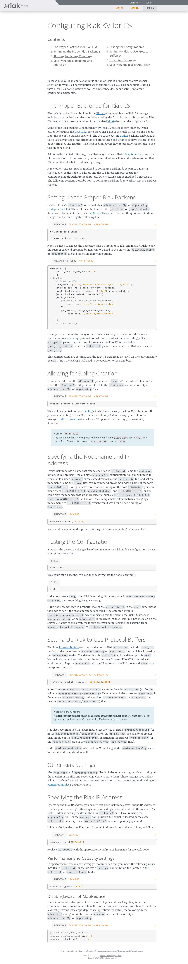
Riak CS (150, 8)
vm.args (74, 514)
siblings (89, 411)
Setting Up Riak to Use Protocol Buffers (129, 53)
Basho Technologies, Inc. (110, 955)
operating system (77, 338)
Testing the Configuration (125, 47)
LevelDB (80, 131)
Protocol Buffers (69, 647)
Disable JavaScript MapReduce (76, 896)
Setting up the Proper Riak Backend (75, 51)
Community (135, 2)
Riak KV (119, 8)
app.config (101, 224)
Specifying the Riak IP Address (128, 64)
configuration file (57, 209)
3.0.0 (31, 25)
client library (101, 415)
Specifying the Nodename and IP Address (74, 62)
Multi (110, 121)
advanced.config (80, 224)
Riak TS (135, 8)
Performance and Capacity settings (80, 858)
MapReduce (132, 154)
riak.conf (59, 224)
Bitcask (100, 113)
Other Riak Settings (121, 60)
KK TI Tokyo (110, 958)
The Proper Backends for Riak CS (74, 47)
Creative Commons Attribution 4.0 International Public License (115, 951)
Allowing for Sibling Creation (71, 56)
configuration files (58, 784)
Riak (13, 24)
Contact (150, 2)
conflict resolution (68, 419)
